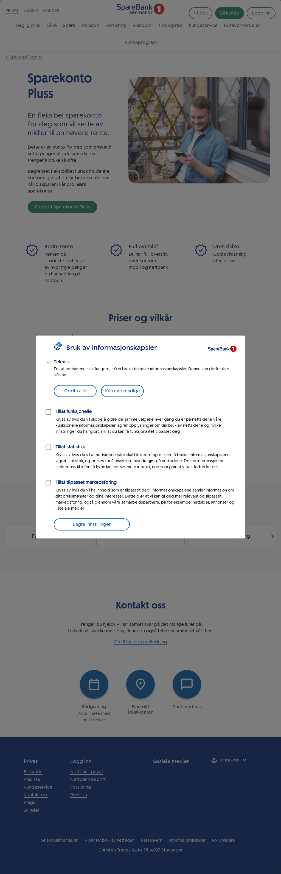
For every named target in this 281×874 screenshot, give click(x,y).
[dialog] (140, 437)
